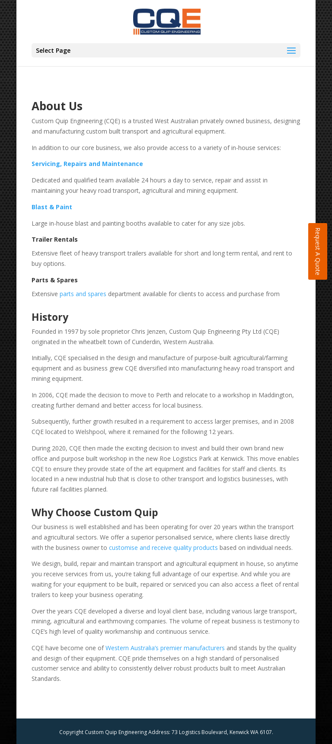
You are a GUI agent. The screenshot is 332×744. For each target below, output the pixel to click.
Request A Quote (318, 251)
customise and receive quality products (163, 547)
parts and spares (83, 294)
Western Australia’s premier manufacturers (165, 648)
